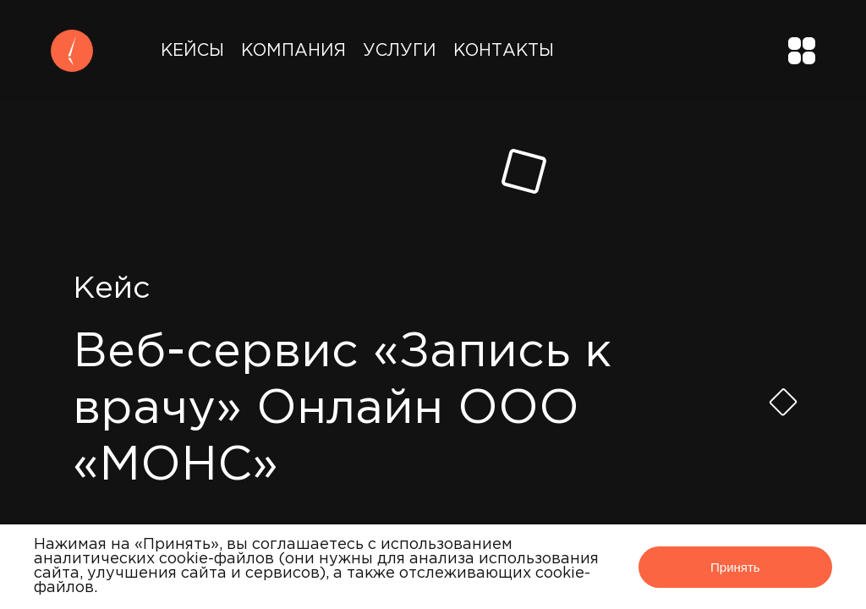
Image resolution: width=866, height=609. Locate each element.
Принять (735, 567)
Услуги (399, 50)
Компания (293, 50)
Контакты (503, 50)
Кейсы (192, 50)
